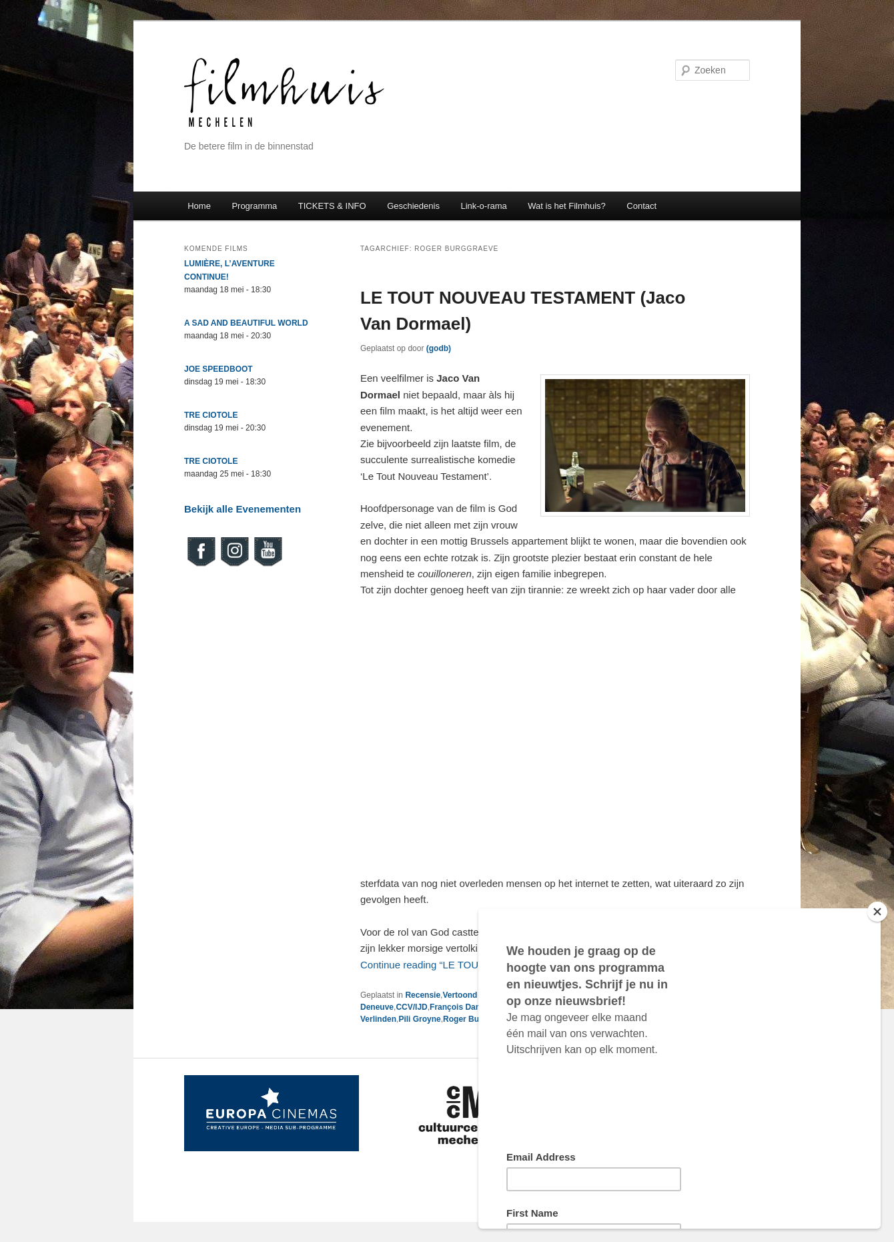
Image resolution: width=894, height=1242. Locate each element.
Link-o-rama (483, 206)
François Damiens (464, 1007)
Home (199, 206)
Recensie (422, 995)
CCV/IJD (411, 1007)
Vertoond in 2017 (474, 995)
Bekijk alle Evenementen (242, 509)
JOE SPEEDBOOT (218, 369)
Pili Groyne (419, 1019)
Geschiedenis (413, 206)
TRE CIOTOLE (211, 415)
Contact (641, 206)
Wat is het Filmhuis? (567, 206)
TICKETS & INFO (332, 206)
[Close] (877, 912)
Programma (254, 206)
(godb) (438, 348)
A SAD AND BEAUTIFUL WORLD (246, 323)
